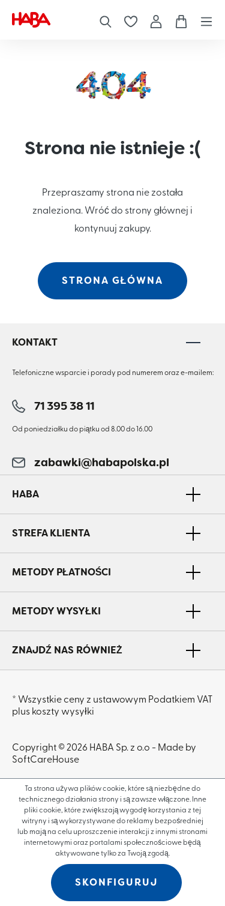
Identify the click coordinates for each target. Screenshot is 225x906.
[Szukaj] (105, 19)
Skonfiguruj (116, 882)
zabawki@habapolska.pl (90, 462)
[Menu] (203, 19)
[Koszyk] (181, 19)
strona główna (113, 280)
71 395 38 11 (53, 406)
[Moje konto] (156, 19)
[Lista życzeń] (130, 19)
